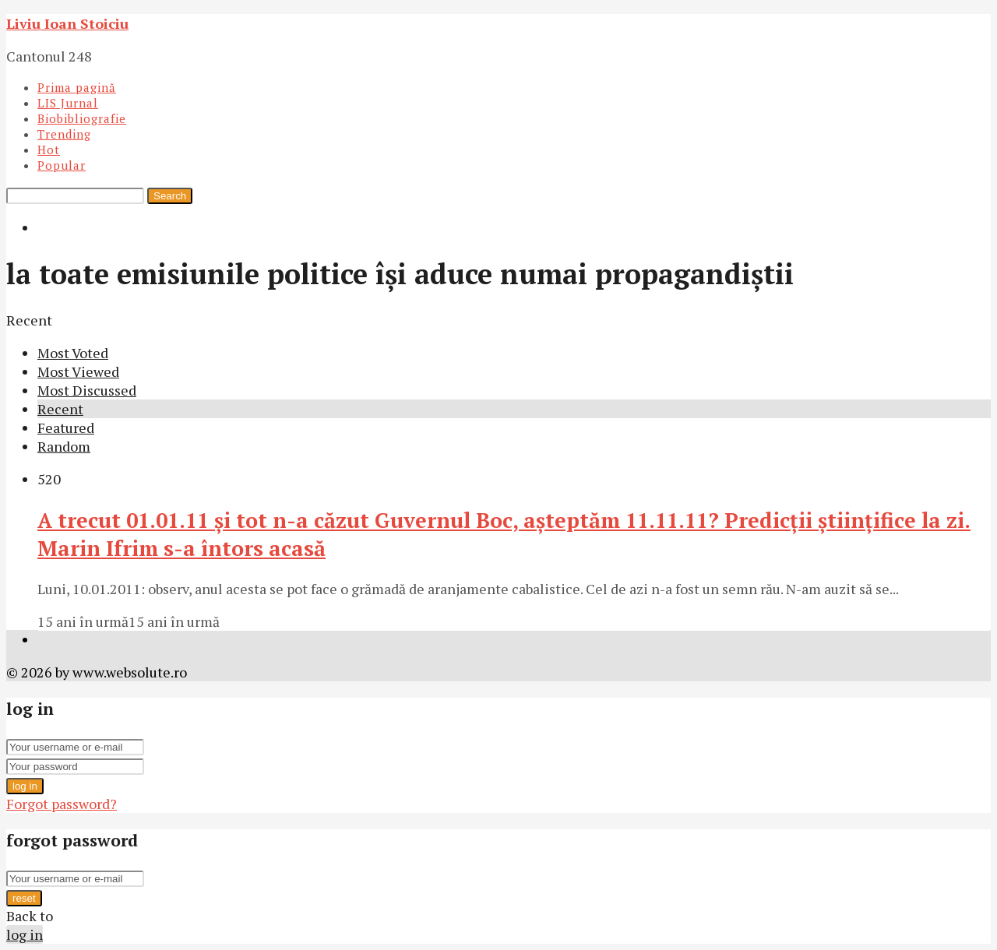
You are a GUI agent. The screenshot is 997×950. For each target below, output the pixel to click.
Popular (61, 165)
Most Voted (72, 352)
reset (24, 898)
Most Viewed (78, 371)
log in (24, 786)
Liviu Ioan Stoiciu (67, 23)
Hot (48, 149)
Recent (60, 408)
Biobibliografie (81, 118)
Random (63, 446)
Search (169, 196)
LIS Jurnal (67, 103)
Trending (64, 134)
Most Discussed (86, 390)
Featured (65, 427)
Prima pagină (76, 87)
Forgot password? (61, 803)
